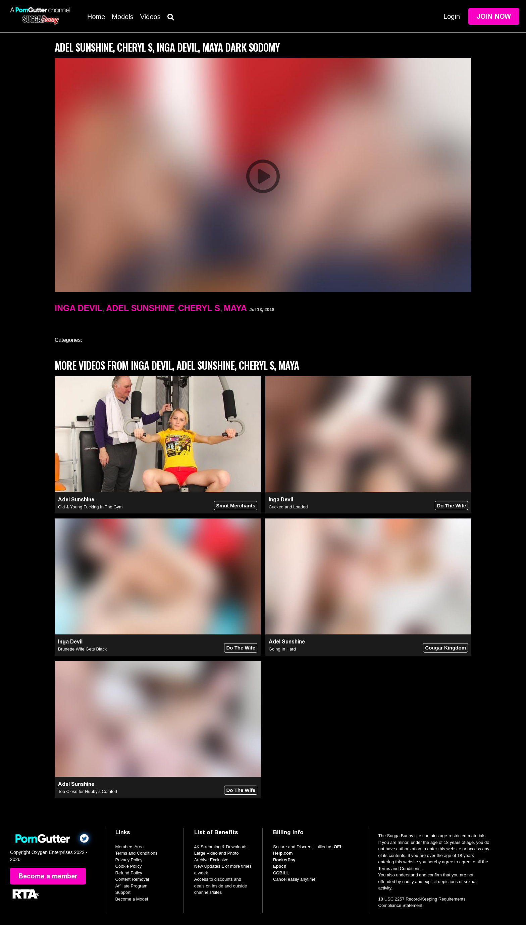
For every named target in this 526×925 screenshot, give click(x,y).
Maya (235, 308)
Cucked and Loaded (288, 506)
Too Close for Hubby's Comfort (87, 791)
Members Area (129, 846)
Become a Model (131, 899)
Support (123, 892)
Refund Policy (128, 872)
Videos (150, 16)
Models (122, 16)
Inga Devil (78, 308)
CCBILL (281, 872)
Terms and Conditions (136, 853)
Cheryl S (199, 308)
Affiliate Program (131, 885)
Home (96, 16)
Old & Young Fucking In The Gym (90, 506)
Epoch (279, 866)
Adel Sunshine (140, 308)
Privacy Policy (129, 859)
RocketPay (284, 859)
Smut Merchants (235, 505)
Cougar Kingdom (445, 648)
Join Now (494, 16)
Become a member (47, 876)
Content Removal (132, 879)
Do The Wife (451, 505)
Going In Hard (282, 649)
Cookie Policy (128, 866)
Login (451, 16)
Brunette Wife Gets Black (82, 649)
